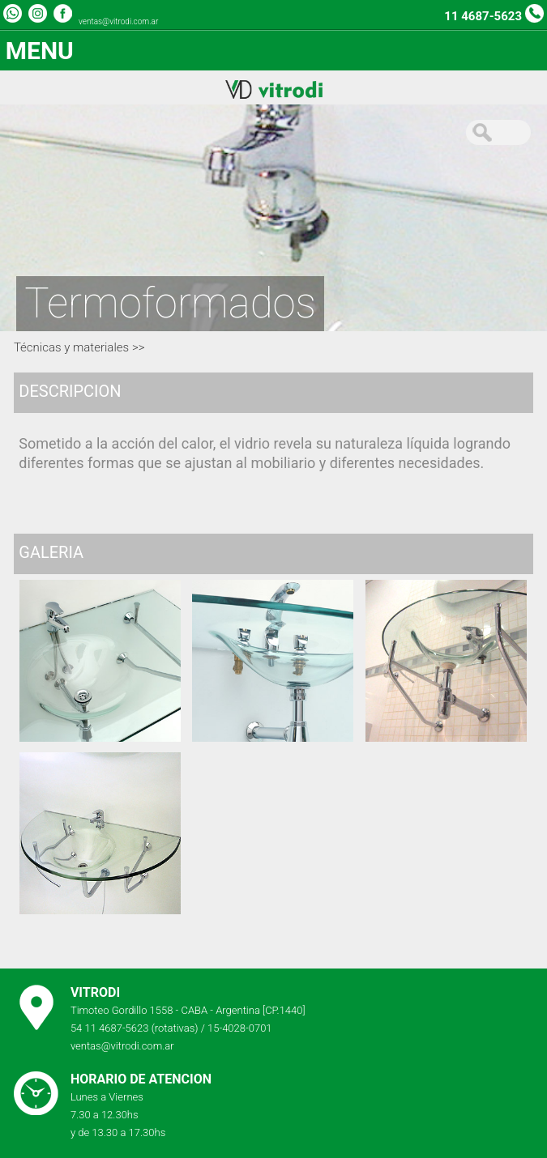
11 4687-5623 (483, 16)
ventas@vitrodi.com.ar (118, 21)
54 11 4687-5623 (110, 1028)
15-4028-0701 (239, 1028)
